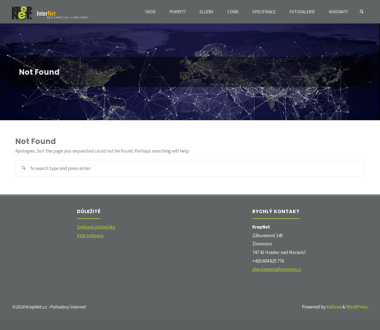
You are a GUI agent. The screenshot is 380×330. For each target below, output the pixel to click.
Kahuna (334, 307)
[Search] (361, 11)
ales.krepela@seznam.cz (276, 269)
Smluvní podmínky (96, 227)
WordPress (357, 307)
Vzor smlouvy (90, 235)
